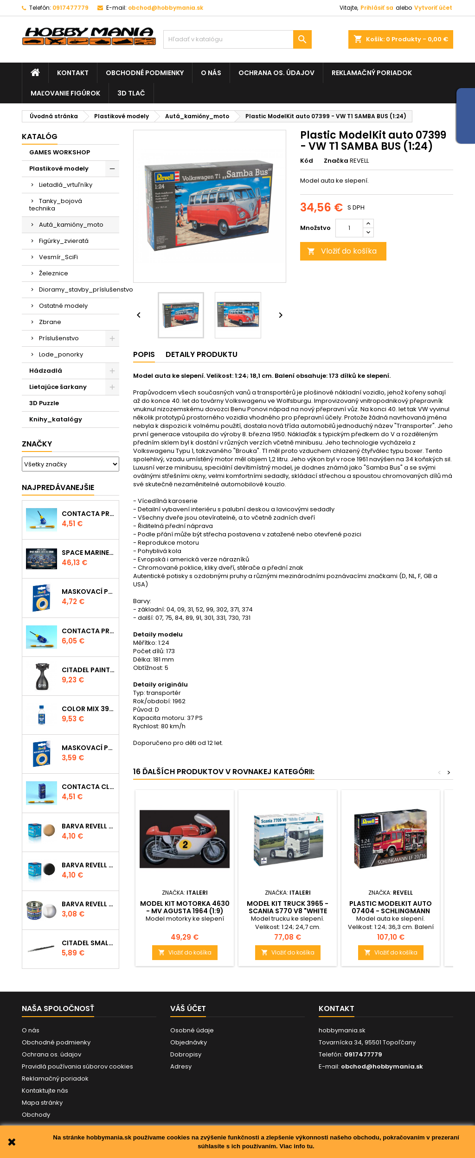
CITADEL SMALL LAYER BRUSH (88, 943)
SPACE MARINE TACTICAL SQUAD (88, 552)
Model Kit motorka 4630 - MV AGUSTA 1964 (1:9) (185, 907)
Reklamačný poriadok (372, 72)
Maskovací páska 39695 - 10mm (88, 591)
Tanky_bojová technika (55, 205)
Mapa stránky (42, 1102)
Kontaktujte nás (45, 1090)
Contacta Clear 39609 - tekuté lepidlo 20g (88, 786)
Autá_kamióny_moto (71, 224)
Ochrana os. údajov (276, 72)
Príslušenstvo (59, 338)
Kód (306, 161)
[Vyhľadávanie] (237, 39)
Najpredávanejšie (58, 487)
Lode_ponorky (61, 354)
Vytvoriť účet (433, 8)
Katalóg (40, 136)
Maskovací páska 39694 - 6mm (88, 747)
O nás (211, 72)
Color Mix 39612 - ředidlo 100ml (88, 709)
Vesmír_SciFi (58, 257)
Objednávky (188, 1042)
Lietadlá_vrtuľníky (65, 184)
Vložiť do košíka (342, 251)
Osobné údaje (192, 1030)
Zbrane (50, 322)
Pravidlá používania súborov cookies (77, 1066)
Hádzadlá (45, 370)
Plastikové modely (59, 168)
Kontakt (73, 72)
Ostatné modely (63, 305)
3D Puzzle (44, 403)
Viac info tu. (296, 1146)
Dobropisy (185, 1054)
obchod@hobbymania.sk (165, 8)
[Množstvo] (349, 228)
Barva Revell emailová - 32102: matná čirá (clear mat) (88, 904)
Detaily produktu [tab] (202, 354)
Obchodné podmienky (145, 72)
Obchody (36, 1114)
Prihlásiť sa (376, 8)
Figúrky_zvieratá (64, 240)
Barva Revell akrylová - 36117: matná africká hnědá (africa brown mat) (88, 826)
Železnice (53, 273)
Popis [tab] (144, 354)
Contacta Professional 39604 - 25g (88, 631)
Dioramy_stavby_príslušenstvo (79, 289)
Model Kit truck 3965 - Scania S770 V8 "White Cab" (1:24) (287, 911)
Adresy (181, 1066)
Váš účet (188, 1008)
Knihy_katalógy (55, 419)
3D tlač (131, 93)
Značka (336, 161)
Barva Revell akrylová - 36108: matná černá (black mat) (88, 865)
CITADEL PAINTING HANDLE (88, 670)
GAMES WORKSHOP (59, 152)
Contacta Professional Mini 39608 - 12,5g (88, 513)
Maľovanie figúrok (65, 93)
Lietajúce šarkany (58, 386)
